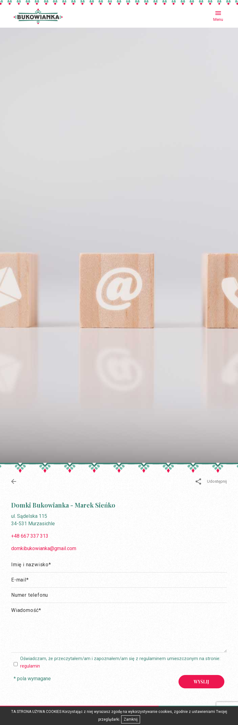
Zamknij (131, 719)
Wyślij (201, 682)
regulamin (30, 666)
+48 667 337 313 (29, 536)
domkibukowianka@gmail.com (43, 548)
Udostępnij (211, 481)
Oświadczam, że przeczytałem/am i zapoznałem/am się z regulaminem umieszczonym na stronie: (120, 662)
